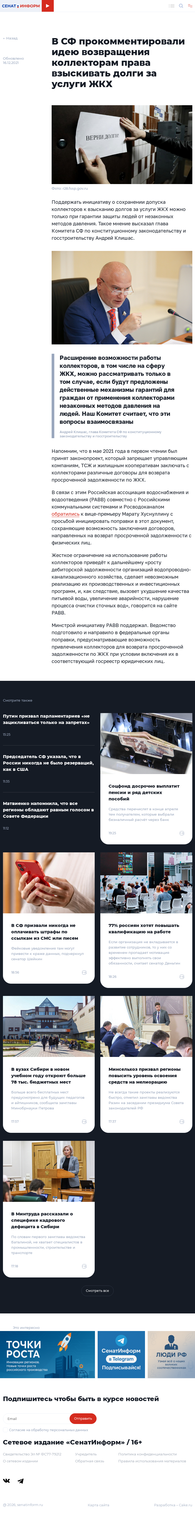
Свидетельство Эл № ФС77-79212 (32, 1454)
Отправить (83, 1419)
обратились (65, 514)
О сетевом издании (20, 1461)
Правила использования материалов (152, 1461)
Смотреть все (97, 1291)
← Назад (10, 38)
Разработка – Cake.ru (173, 1505)
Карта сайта (98, 1505)
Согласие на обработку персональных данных (48, 1430)
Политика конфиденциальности (147, 1454)
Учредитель (86, 1454)
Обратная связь (89, 1461)
